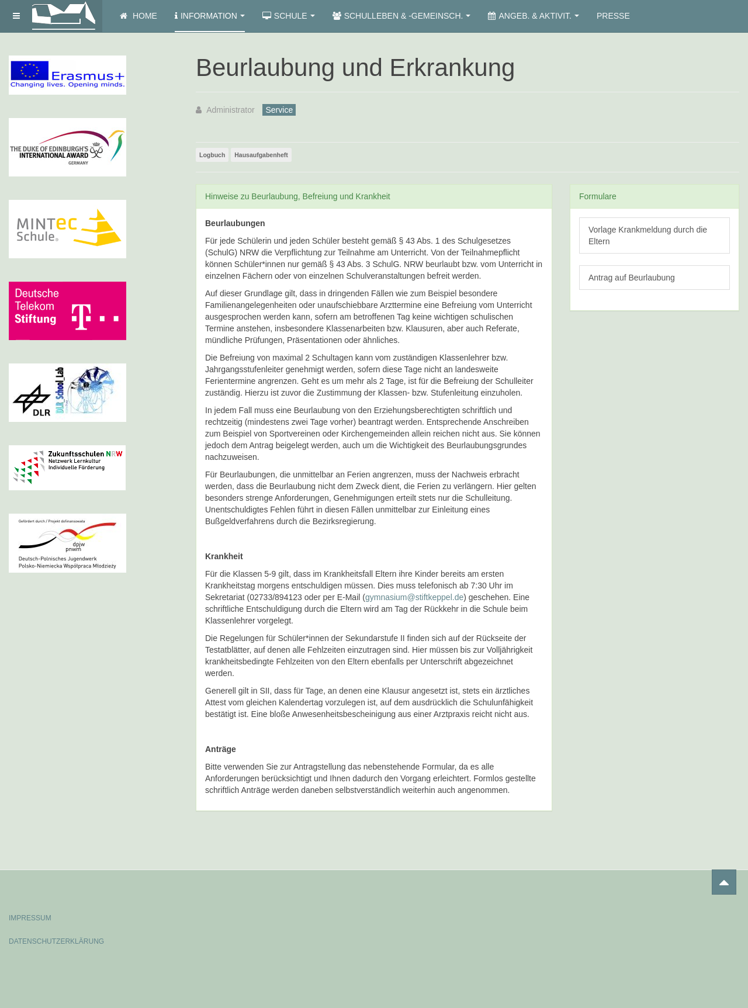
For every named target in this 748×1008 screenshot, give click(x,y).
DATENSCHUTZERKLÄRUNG (56, 941)
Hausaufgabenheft (261, 154)
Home (138, 15)
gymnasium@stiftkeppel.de (414, 597)
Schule (288, 15)
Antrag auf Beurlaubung (631, 277)
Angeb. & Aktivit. (533, 15)
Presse (613, 15)
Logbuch (212, 154)
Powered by (686, 908)
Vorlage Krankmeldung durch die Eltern (647, 235)
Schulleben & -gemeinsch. (402, 15)
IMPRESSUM (30, 918)
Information (210, 15)
